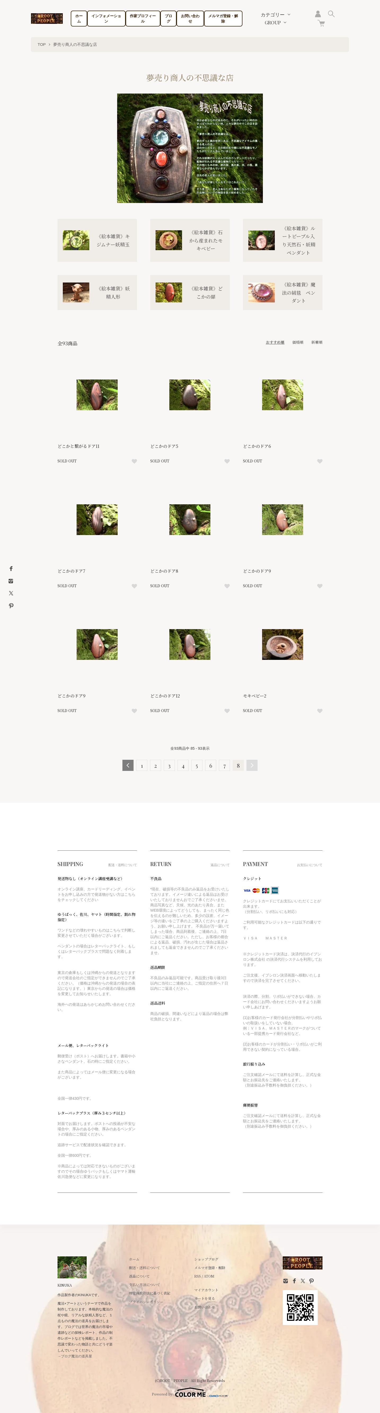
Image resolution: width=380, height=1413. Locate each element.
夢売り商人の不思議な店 (75, 44)
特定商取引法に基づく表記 (149, 1293)
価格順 (297, 342)
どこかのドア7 (71, 571)
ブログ (168, 18)
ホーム (79, 18)
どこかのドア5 (164, 446)
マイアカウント (206, 1289)
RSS (197, 1276)
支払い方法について (144, 1284)
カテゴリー (273, 14)
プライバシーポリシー (146, 1301)
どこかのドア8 (164, 571)
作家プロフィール (143, 18)
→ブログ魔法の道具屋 (75, 1356)
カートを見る (204, 1298)
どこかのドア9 (257, 571)
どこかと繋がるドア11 (78, 446)
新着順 (316, 342)
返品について (139, 1276)
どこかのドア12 (165, 696)
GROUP (273, 22)
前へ (128, 765)
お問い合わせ (190, 18)
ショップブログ (206, 1259)
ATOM (209, 1276)
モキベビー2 (254, 696)
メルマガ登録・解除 (223, 18)
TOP (42, 44)
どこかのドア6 (257, 446)
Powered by (190, 1392)
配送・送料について (144, 1267)
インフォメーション (106, 18)
